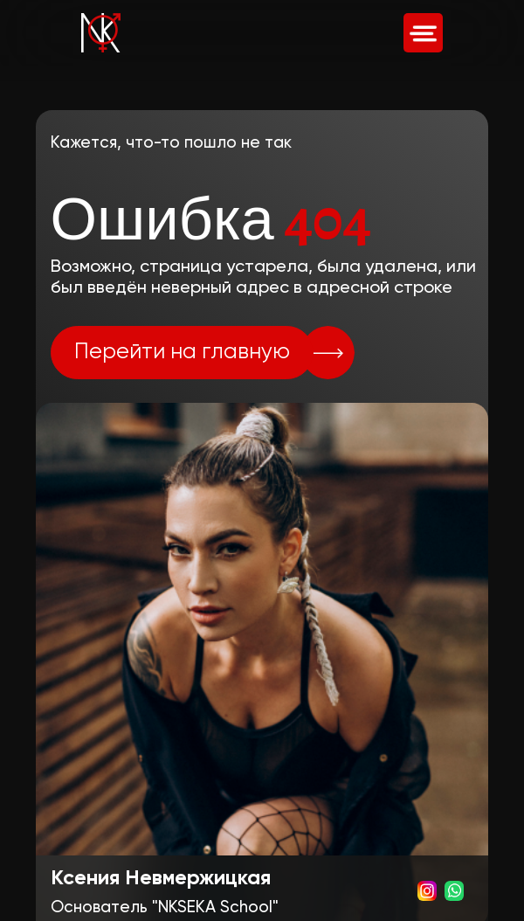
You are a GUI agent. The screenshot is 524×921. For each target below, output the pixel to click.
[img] (423, 32)
